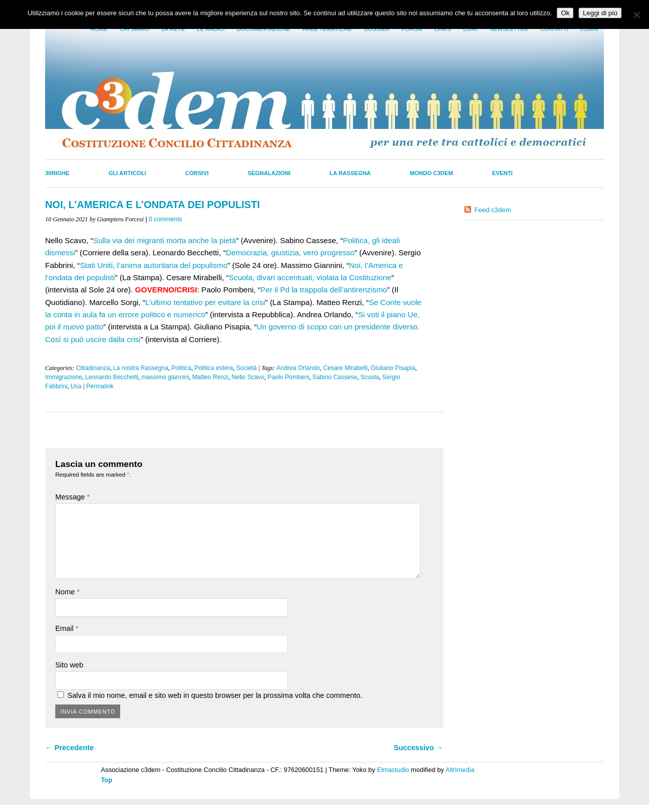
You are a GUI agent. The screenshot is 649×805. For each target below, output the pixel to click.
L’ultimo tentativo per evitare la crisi (205, 302)
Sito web (69, 665)
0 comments (165, 219)
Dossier (376, 29)
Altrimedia (460, 770)
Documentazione (263, 29)
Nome (67, 592)
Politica (181, 368)
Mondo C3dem (431, 173)
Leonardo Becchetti (111, 377)
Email (67, 628)
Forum (412, 29)
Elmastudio (393, 770)
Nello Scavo (248, 377)
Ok (565, 13)
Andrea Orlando (298, 368)
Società (246, 368)
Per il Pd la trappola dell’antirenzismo (324, 289)
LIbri (470, 29)
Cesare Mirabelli (345, 368)
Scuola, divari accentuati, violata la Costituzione (310, 277)
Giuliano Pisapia (393, 368)
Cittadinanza (93, 368)
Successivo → (419, 748)
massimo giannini (165, 377)
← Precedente (69, 748)
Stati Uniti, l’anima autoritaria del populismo (153, 265)
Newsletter (508, 29)
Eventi (502, 173)
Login (589, 29)
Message (72, 497)
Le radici (211, 29)
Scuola (369, 377)
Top (107, 780)
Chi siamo (134, 29)
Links (443, 29)
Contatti (554, 29)
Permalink (100, 386)
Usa (76, 386)
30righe (57, 173)
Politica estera (213, 368)
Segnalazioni (269, 173)
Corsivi (196, 173)
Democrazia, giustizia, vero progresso (290, 252)
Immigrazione (63, 377)
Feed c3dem (493, 210)
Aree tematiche (327, 29)
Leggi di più (600, 13)
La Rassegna (350, 173)
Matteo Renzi (210, 377)
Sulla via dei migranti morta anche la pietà (164, 240)
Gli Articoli (127, 173)
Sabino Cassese (334, 377)
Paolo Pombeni (288, 377)
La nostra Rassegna (140, 368)
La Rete (173, 29)
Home (98, 29)
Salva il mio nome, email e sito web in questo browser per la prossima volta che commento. (214, 695)
